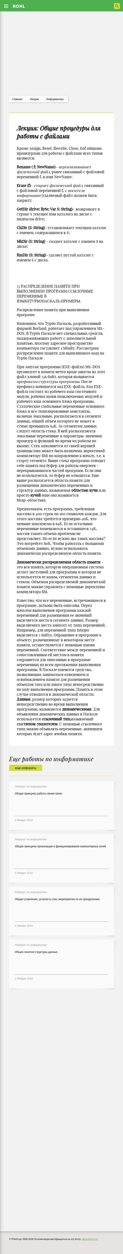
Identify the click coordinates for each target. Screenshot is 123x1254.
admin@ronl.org (90, 1239)
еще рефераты (25, 768)
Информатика (54, 99)
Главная (17, 99)
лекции (34, 99)
